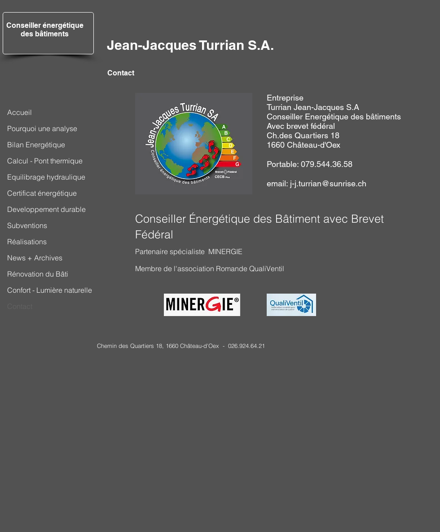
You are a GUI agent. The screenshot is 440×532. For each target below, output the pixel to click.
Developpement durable (46, 209)
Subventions (27, 225)
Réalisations (27, 241)
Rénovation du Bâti (37, 273)
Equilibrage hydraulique (46, 176)
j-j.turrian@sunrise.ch (328, 183)
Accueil (19, 112)
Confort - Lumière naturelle (49, 290)
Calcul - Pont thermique (45, 160)
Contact (19, 306)
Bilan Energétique (36, 144)
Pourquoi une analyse (42, 128)
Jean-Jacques (152, 45)
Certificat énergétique (42, 193)
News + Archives (34, 257)
